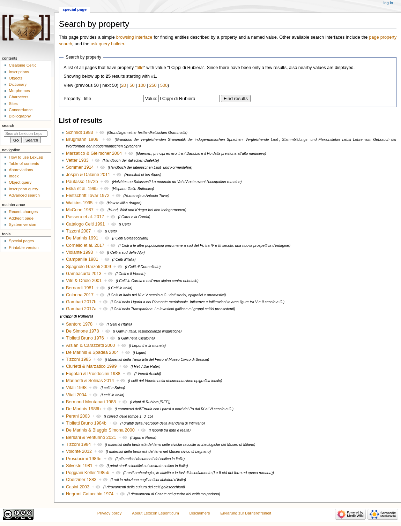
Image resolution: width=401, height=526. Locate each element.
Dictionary (18, 84)
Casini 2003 (77, 487)
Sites (13, 103)
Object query (20, 182)
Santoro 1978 (79, 324)
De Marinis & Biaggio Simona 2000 (100, 430)
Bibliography (20, 116)
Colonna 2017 (80, 294)
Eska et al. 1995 (82, 188)
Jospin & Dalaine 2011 (88, 174)
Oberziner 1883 (81, 479)
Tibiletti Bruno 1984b (86, 423)
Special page (74, 9)
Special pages (21, 241)
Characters (18, 97)
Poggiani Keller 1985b (87, 472)
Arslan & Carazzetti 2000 (90, 345)
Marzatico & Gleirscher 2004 (94, 153)
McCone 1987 (80, 209)
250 (152, 85)
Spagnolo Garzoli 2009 (88, 266)
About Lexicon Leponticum (155, 513)
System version (22, 224)
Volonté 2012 (79, 451)
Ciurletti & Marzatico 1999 (91, 366)
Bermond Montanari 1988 (91, 401)
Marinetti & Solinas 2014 (90, 380)
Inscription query (23, 189)
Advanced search (24, 195)
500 (164, 85)
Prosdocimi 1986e (84, 458)
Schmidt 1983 (79, 132)
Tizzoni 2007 (78, 231)
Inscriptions (19, 72)
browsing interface (134, 37)
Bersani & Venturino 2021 (91, 437)
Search (8, 125)
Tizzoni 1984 (78, 444)
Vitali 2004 (76, 394)
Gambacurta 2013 (84, 273)
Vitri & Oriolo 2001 (84, 280)
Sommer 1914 (80, 167)
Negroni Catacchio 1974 (89, 493)
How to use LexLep (26, 157)
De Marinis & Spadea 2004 (92, 352)
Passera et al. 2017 (85, 216)
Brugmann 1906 (82, 139)
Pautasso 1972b (82, 181)
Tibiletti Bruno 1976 (85, 338)
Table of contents (24, 163)
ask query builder (107, 43)
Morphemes (19, 91)
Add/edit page (21, 218)
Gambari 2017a (81, 308)
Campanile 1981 (82, 259)
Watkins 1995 (79, 202)
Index (13, 176)
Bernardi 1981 (80, 287)
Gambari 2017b (81, 301)
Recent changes (23, 211)
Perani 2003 (78, 416)
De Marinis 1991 (82, 238)
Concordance (20, 110)
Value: (151, 98)
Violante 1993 (79, 252)
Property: (72, 98)
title (139, 67)
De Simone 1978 (82, 331)
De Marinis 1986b (83, 408)
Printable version (23, 247)
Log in (388, 3)
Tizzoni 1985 (78, 359)
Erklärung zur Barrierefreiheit (245, 513)
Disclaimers (200, 513)
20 (123, 85)
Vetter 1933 (77, 160)
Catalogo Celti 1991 (85, 224)
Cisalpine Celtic (22, 65)
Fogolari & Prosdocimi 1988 (93, 373)
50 (131, 85)
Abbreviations (21, 170)
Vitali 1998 (76, 387)
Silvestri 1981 (79, 465)
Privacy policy (109, 513)
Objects (15, 78)
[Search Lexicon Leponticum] (25, 133)
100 (142, 85)
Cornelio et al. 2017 (85, 245)
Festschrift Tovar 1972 (88, 195)
